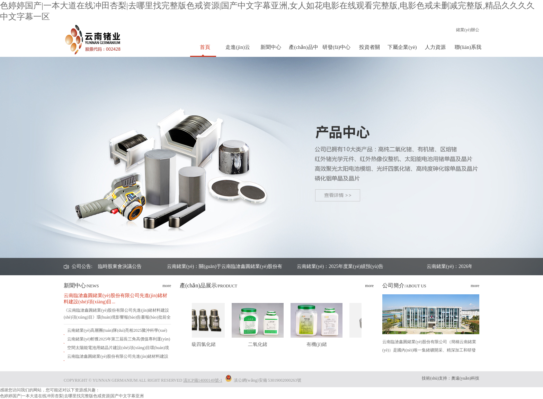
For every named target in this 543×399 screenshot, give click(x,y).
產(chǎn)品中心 (303, 50)
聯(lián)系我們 (468, 50)
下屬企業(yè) (402, 47)
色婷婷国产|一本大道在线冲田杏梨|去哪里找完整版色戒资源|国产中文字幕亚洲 (72, 395)
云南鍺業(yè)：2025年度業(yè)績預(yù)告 (370, 266)
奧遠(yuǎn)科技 (465, 378)
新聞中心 (270, 47)
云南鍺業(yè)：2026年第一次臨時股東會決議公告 (120, 266)
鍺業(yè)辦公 (467, 29)
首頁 (205, 47)
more (166, 285)
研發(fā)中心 (336, 47)
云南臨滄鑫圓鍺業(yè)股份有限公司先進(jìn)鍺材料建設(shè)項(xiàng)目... (115, 298)
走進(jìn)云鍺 (237, 50)
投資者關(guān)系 (369, 50)
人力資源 (435, 47)
